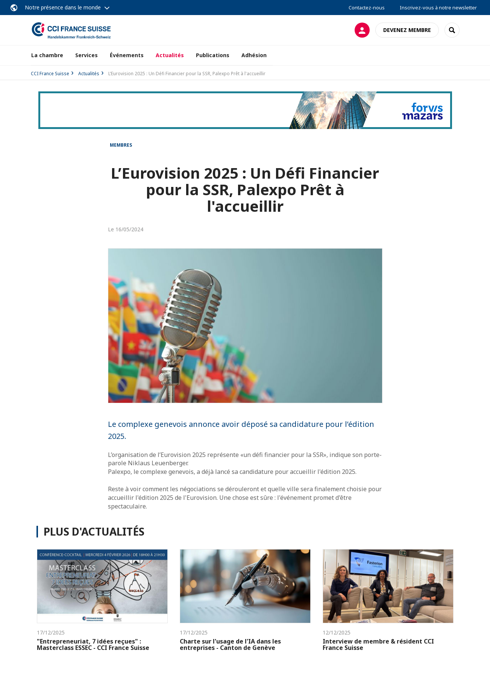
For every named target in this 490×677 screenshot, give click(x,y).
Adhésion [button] (254, 55)
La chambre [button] (47, 55)
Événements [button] (127, 55)
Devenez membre (407, 29)
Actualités (170, 55)
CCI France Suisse (50, 73)
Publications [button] (212, 55)
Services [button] (86, 55)
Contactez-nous (367, 7)
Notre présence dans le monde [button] (63, 7)
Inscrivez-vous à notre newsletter (438, 7)
